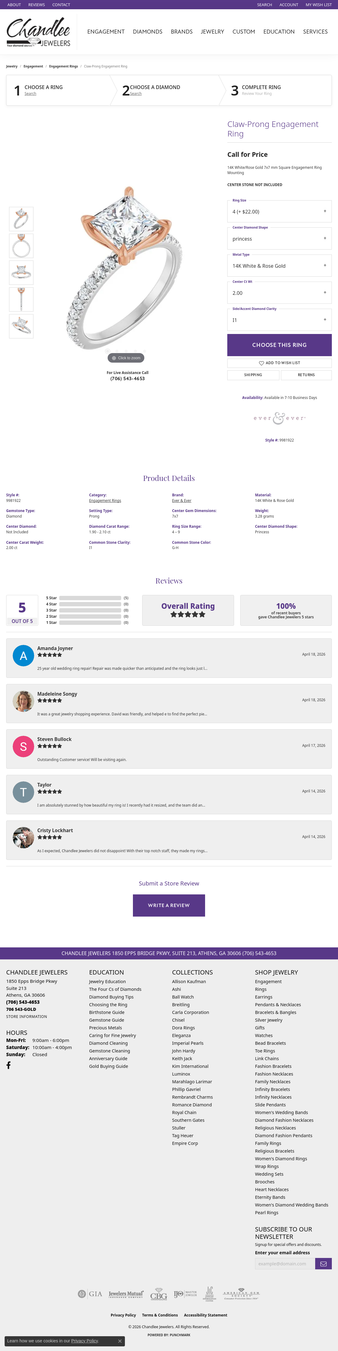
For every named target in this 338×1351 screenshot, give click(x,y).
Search (30, 94)
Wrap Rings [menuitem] (267, 1166)
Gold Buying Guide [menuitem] (108, 1066)
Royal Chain (184, 1112)
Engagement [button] (106, 31)
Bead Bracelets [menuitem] (270, 1043)
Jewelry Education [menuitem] (107, 981)
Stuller (178, 1128)
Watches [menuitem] (264, 1035)
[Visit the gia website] (90, 1294)
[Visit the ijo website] (185, 1294)
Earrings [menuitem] (263, 997)
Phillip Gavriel (186, 1089)
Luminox (181, 1074)
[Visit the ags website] (241, 1294)
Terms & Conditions (160, 1315)
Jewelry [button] (212, 31)
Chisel (178, 1020)
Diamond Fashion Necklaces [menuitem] (284, 1120)
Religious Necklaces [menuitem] (275, 1128)
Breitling (181, 1004)
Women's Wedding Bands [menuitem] (281, 1112)
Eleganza (181, 1035)
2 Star (51, 616)
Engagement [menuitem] (268, 981)
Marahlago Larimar (192, 1081)
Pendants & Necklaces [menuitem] (278, 1004)
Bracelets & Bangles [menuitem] (275, 1012)
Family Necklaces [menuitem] (273, 1081)
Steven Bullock (54, 739)
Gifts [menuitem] (260, 1028)
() (126, 597)
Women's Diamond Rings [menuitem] (281, 1159)
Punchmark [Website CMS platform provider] (180, 1335)
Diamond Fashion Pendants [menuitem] (283, 1135)
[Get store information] (26, 1016)
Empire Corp (185, 1143)
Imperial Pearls (188, 1043)
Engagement (33, 66)
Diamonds (148, 31)
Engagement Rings (63, 66)
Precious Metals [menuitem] (105, 1028)
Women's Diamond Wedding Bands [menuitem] (291, 1205)
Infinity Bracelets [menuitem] (272, 1089)
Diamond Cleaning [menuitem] (108, 1043)
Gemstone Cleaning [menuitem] (109, 1051)
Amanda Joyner (55, 648)
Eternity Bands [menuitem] (270, 1197)
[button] (264, 4)
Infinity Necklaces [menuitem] (273, 1097)
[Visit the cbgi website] (158, 1294)
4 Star (51, 604)
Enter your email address (282, 1252)
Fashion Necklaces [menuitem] (274, 1074)
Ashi (176, 989)
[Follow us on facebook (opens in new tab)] (8, 1065)
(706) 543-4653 (127, 379)
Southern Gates (188, 1120)
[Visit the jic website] (209, 1294)
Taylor (44, 785)
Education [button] (279, 31)
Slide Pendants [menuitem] (270, 1105)
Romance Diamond (192, 1105)
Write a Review (169, 905)
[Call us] (21, 1009)
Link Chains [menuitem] (267, 1058)
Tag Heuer (182, 1135)
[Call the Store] (23, 1002)
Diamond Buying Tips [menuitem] (111, 997)
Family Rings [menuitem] (268, 1143)
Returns (306, 375)
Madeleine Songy (57, 694)
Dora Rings (183, 1028)
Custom (244, 31)
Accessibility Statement (205, 1315)
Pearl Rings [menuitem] (266, 1212)
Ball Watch (183, 997)
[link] (13, 4)
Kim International (190, 1066)
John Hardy (183, 1051)
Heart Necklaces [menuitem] (272, 1189)
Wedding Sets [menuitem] (269, 1174)
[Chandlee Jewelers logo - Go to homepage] (40, 32)
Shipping (253, 375)
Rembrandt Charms (192, 1097)
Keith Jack (182, 1058)
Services (315, 31)
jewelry (12, 66)
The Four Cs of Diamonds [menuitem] (115, 989)
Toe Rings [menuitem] (265, 1051)
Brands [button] (182, 31)
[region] (126, 272)
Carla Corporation (190, 1012)
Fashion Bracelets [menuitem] (273, 1066)
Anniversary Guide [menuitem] (108, 1058)
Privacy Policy (123, 1315)
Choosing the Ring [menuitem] (108, 1004)
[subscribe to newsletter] (323, 1263)
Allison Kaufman (189, 981)
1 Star (51, 622)
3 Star (51, 610)
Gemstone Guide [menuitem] (106, 1020)
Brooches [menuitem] (264, 1182)
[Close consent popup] (120, 1341)
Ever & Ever (182, 500)
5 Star (51, 597)
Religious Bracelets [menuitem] (274, 1151)
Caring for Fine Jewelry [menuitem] (112, 1035)
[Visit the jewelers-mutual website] (126, 1294)
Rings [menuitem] (260, 989)
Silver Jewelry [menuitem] (268, 1020)
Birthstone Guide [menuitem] (107, 1012)
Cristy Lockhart (55, 830)
